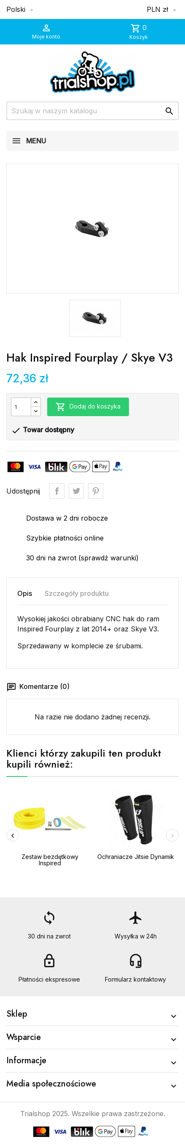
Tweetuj (76, 491)
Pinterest (95, 491)
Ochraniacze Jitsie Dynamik (135, 856)
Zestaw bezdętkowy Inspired (49, 860)
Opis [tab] (24, 593)
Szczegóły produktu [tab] (77, 593)
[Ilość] (21, 407)
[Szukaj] (92, 110)
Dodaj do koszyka (88, 407)
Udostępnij (57, 491)
